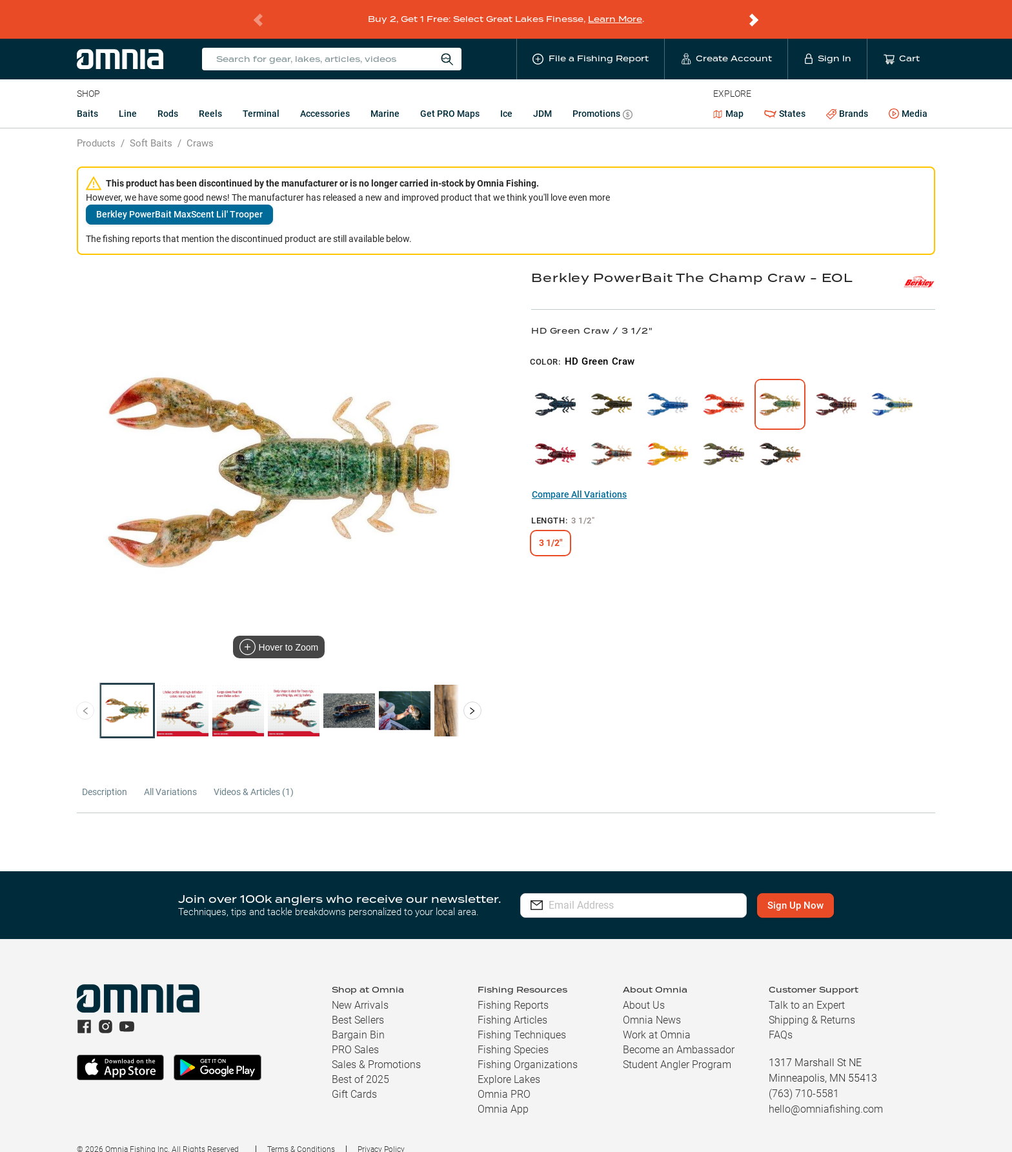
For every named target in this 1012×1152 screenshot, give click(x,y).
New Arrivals (360, 988)
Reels (210, 97)
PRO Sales (355, 1033)
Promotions (602, 98)
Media (908, 97)
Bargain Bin (358, 1018)
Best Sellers (358, 1003)
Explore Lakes (509, 1062)
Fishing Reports (513, 988)
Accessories (325, 97)
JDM (542, 97)
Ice (506, 97)
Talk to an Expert (807, 988)
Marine (385, 97)
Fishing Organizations (528, 1048)
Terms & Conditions (301, 1132)
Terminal (261, 97)
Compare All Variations (579, 477)
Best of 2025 (360, 1062)
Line (128, 97)
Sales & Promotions (376, 1048)
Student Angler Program (677, 1048)
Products (96, 126)
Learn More (615, 10)
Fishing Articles (512, 1003)
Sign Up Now (795, 888)
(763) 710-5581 (804, 1077)
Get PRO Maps (450, 97)
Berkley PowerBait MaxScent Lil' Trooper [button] (179, 197)
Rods (167, 97)
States (784, 97)
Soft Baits (151, 126)
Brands (847, 97)
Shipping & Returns (812, 1003)
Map (728, 97)
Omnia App (503, 1092)
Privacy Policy (381, 1132)
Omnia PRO (504, 1077)
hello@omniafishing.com (826, 1092)
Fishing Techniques (522, 1018)
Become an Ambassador (678, 1033)
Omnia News (652, 1003)
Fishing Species (513, 1033)
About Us (644, 988)
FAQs (781, 1018)
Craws (200, 126)
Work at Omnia (657, 1018)
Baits (87, 97)
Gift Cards (354, 1077)
